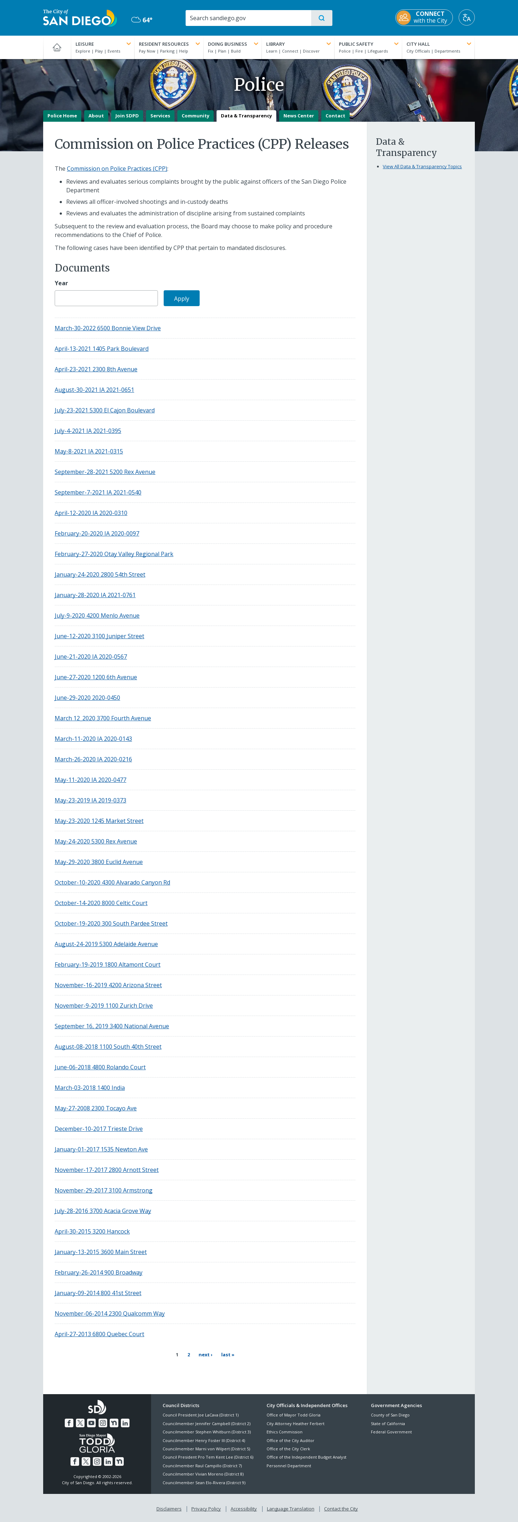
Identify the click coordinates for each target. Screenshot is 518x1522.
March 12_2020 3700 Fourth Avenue (103, 718)
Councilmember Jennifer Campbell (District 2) (206, 1422)
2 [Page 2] (190, 1354)
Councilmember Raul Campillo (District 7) (202, 1465)
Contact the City (341, 1508)
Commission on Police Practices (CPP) (117, 169)
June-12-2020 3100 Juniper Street (99, 636)
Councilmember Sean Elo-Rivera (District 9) (204, 1482)
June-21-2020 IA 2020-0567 (91, 657)
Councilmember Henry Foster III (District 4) (204, 1439)
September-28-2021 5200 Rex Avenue (105, 472)
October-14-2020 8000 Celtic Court (101, 903)
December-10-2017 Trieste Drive (99, 1129)
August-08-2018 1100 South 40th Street (108, 1047)
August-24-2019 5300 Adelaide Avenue (106, 944)
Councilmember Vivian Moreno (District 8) (203, 1473)
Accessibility (244, 1508)
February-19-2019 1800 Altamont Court (107, 964)
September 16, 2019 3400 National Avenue (112, 1026)
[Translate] (467, 17)
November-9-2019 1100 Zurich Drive (104, 1006)
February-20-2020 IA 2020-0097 (97, 533)
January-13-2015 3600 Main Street (101, 1252)
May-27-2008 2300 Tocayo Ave (96, 1108)
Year (61, 283)
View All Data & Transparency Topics (422, 166)
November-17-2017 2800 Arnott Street (107, 1170)
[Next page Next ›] (205, 1354)
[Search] (248, 18)
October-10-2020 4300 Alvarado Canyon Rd (112, 882)
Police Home (62, 115)
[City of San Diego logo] (80, 17)
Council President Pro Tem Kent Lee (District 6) (208, 1456)
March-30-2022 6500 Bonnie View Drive (108, 328)
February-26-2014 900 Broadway (98, 1272)
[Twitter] (80, 1422)
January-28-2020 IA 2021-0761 (95, 595)
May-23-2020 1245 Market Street (99, 821)
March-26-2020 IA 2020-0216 (93, 759)
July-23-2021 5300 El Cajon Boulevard (105, 410)
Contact (335, 115)
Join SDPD (127, 115)
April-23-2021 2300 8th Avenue (96, 369)
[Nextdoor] (114, 1422)
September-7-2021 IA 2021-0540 (98, 492)
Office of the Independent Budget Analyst (306, 1456)
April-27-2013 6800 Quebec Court (99, 1334)
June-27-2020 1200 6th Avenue (96, 677)
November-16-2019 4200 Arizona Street (108, 985)
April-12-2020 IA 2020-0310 (91, 513)
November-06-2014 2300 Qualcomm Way (110, 1313)
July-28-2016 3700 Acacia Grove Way (103, 1211)
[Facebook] (69, 1422)
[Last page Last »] (228, 1354)
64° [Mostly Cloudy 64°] (142, 19)
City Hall (439, 44)
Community (195, 115)
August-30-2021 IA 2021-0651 (94, 390)
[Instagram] (103, 1422)
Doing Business (234, 44)
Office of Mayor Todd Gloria (294, 1414)
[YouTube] (91, 1422)
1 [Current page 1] (177, 1354)
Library (299, 44)
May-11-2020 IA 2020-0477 (90, 780)
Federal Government (391, 1431)
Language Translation (290, 1508)
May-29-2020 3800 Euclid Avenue (99, 862)
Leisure (104, 44)
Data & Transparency (246, 115)
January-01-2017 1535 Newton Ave (101, 1149)
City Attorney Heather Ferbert (295, 1422)
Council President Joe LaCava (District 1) (200, 1414)
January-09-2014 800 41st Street (98, 1293)
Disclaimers (169, 1508)
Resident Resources (170, 44)
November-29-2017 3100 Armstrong (104, 1190)
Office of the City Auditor (290, 1439)
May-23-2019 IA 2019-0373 (90, 800)
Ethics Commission (285, 1431)
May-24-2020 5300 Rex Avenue (96, 841)
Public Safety (369, 44)
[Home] (57, 47)
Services (160, 115)
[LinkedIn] (125, 1422)
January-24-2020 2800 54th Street (100, 574)
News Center (298, 115)
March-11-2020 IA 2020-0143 (93, 739)
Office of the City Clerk (288, 1448)
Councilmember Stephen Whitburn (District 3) (207, 1431)
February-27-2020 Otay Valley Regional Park (114, 554)
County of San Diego (390, 1414)
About (96, 115)
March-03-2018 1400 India (90, 1088)
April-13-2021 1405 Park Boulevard (102, 349)
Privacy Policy (206, 1508)
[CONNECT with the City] (424, 17)
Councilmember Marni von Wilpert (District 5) (206, 1448)
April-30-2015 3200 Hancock (92, 1231)
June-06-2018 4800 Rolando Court (100, 1067)
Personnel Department (289, 1465)
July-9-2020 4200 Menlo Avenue (97, 615)
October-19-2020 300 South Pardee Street (111, 923)
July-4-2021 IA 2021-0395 (88, 431)
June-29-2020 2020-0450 (87, 698)
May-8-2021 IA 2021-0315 (89, 451)
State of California (388, 1422)
